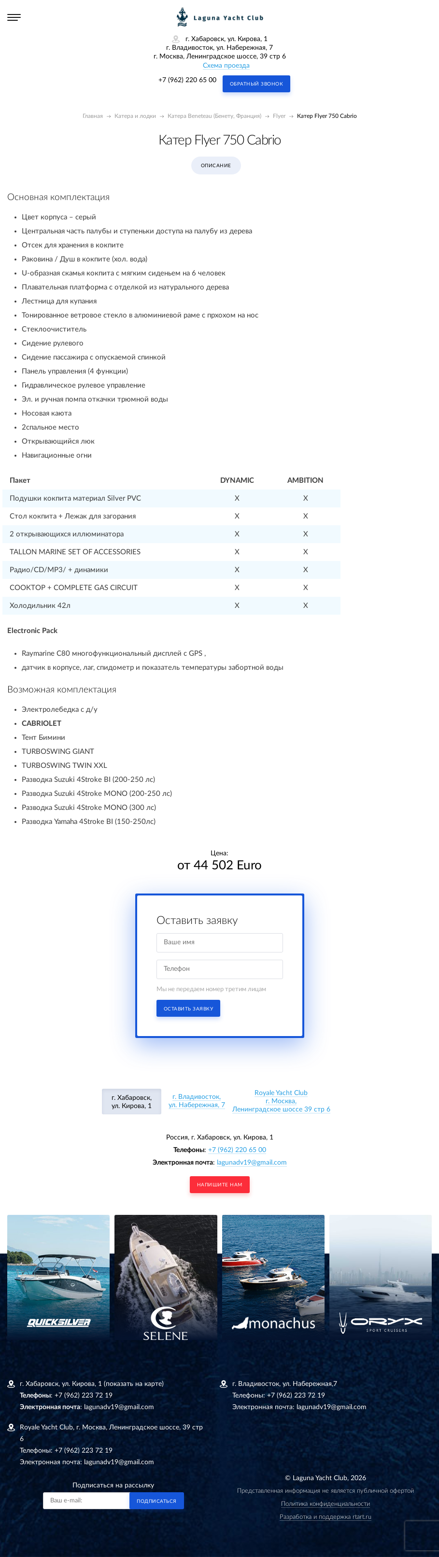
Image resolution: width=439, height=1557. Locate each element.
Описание (216, 165)
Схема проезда (226, 65)
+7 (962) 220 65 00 (187, 80)
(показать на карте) (134, 1384)
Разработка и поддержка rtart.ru (325, 1517)
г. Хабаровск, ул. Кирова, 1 (132, 1102)
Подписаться (157, 1501)
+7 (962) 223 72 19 (84, 1395)
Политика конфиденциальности (325, 1504)
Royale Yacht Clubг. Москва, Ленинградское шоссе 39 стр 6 (281, 1101)
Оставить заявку (188, 1009)
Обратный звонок (256, 84)
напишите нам (219, 1184)
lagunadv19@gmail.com (252, 1162)
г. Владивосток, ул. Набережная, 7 (197, 1101)
